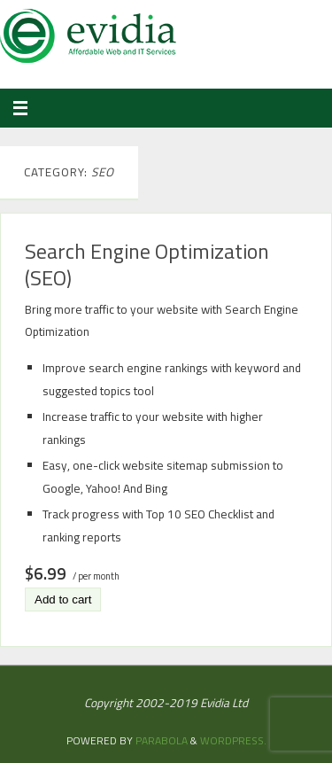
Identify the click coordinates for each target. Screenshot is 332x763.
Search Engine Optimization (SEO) (147, 264)
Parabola (161, 740)
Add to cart (63, 599)
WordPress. (233, 740)
